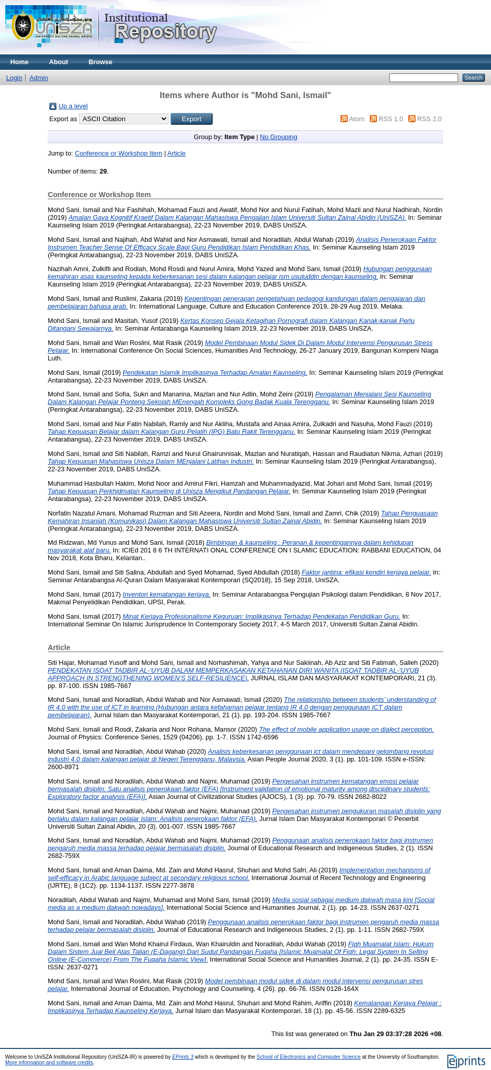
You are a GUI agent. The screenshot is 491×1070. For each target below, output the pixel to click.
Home (19, 62)
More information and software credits (49, 1062)
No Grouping (278, 137)
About (58, 62)
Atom (357, 119)
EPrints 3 (183, 1057)
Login (14, 78)
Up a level (73, 106)
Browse (100, 62)
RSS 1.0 (391, 119)
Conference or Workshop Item (118, 153)
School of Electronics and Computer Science (309, 1057)
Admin (38, 78)
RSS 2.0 (429, 119)
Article (176, 153)
